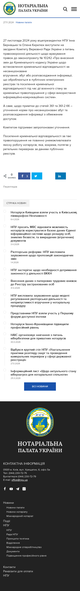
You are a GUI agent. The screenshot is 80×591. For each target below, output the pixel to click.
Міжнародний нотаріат (19, 516)
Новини (8, 503)
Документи (13, 551)
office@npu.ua (20, 479)
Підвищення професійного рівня (26, 555)
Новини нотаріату (17, 511)
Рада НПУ (12, 534)
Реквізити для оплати (18, 571)
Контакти (9, 567)
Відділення (13, 542)
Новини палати (15, 507)
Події (6, 521)
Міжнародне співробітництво (24, 547)
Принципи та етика (17, 538)
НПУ (6, 525)
